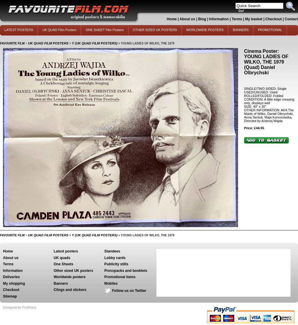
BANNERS (241, 30)
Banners (61, 283)
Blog (202, 19)
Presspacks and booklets (125, 271)
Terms (237, 19)
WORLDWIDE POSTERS (205, 30)
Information (219, 19)
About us (187, 19)
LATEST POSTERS (18, 30)
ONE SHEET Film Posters (105, 30)
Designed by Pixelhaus (19, 307)
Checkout (274, 19)
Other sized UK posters (73, 271)
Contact (291, 19)
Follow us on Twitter (129, 291)
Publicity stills (116, 264)
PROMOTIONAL (270, 30)
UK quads (62, 258)
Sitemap (10, 296)
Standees (112, 251)
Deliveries (11, 277)
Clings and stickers (70, 290)
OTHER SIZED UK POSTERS (155, 30)
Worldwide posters (70, 277)
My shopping (14, 283)
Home (172, 19)
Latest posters (66, 251)
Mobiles (111, 283)
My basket (254, 19)
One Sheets (63, 264)
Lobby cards (114, 258)
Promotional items (120, 277)
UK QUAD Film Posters (59, 30)
